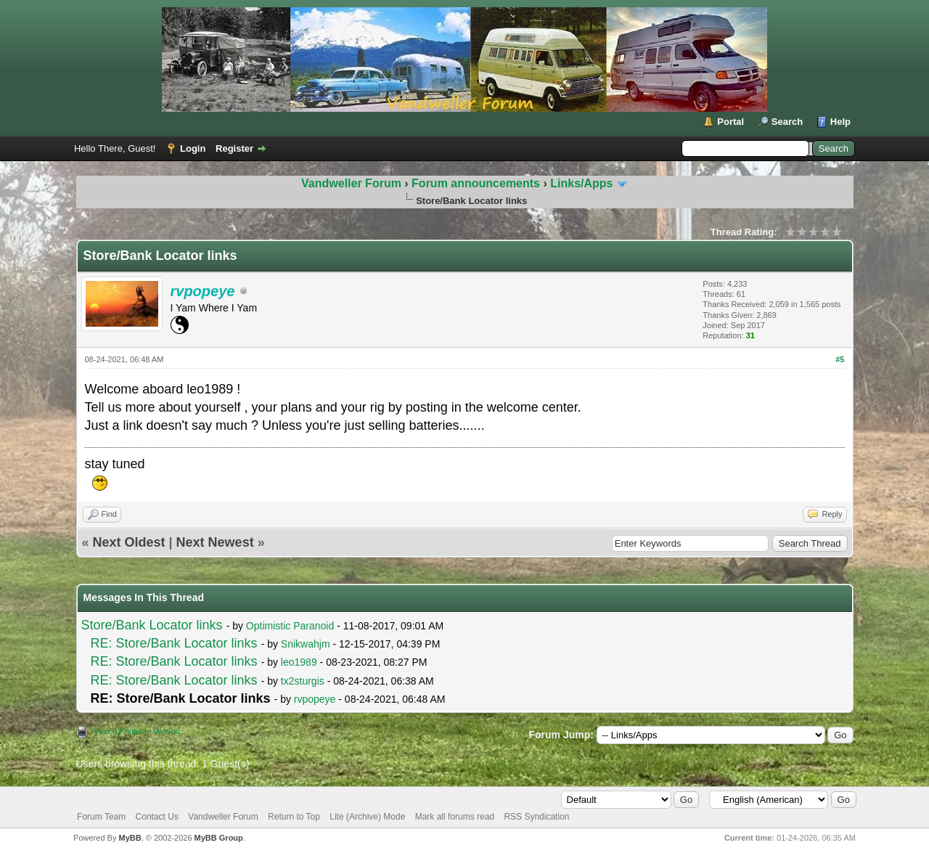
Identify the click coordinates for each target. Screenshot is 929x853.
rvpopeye (315, 699)
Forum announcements (477, 183)
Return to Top (294, 817)
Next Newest (215, 542)
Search (787, 121)
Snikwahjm (305, 644)
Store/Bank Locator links (152, 625)
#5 (839, 359)
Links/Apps (581, 183)
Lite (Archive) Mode (367, 817)
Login (192, 148)
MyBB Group (219, 837)
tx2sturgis (302, 681)
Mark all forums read (454, 817)
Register (234, 148)
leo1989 (299, 662)
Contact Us (157, 817)
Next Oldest (129, 542)
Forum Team (101, 817)
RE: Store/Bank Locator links (174, 643)
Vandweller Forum (351, 183)
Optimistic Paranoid (290, 626)
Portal (730, 121)
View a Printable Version (137, 731)
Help (840, 121)
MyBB (129, 837)
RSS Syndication (536, 817)
